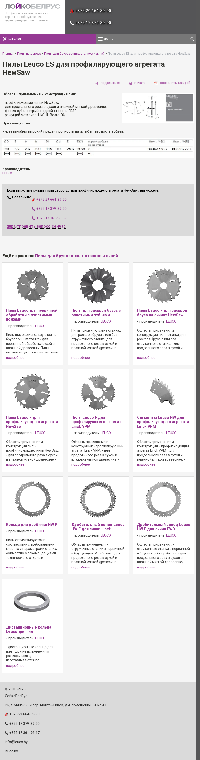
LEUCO (7, 173)
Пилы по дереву (29, 53)
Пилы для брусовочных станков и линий (74, 53)
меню (106, 38)
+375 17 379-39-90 (90, 22)
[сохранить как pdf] (172, 83)
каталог (11, 38)
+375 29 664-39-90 (90, 10)
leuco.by (11, 751)
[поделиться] (107, 83)
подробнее (15, 358)
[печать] (137, 83)
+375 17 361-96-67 (49, 218)
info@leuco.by (16, 742)
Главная (8, 53)
